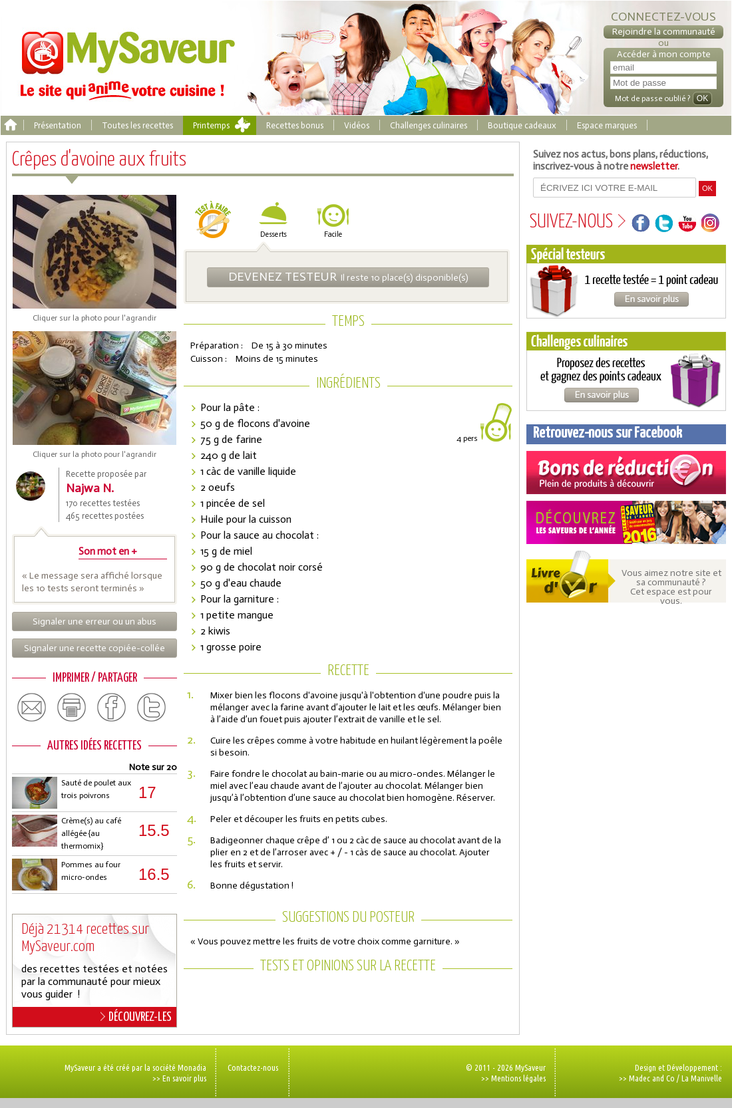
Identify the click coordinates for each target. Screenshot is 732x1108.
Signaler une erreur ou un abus (94, 621)
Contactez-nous (253, 1067)
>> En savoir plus (179, 1078)
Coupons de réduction (626, 472)
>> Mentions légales (513, 1078)
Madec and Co (652, 1078)
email (32, 707)
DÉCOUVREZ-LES (136, 1017)
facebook (111, 707)
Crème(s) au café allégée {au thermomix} (91, 833)
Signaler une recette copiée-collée (94, 648)
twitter (151, 707)
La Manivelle (701, 1078)
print (72, 707)
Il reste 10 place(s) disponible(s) (348, 276)
